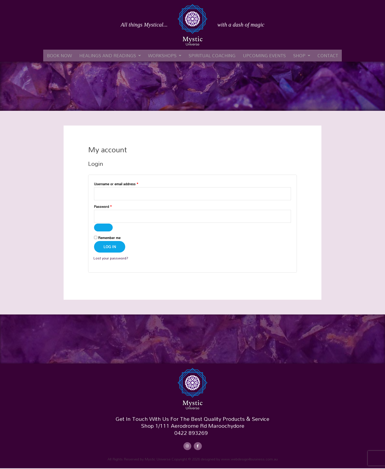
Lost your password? (111, 258)
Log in (109, 247)
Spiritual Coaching (212, 55)
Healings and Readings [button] (110, 55)
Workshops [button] (164, 55)
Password (109, 207)
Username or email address (123, 184)
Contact (327, 55)
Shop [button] (301, 55)
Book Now (59, 55)
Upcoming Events (264, 55)
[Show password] (103, 228)
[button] (110, 55)
